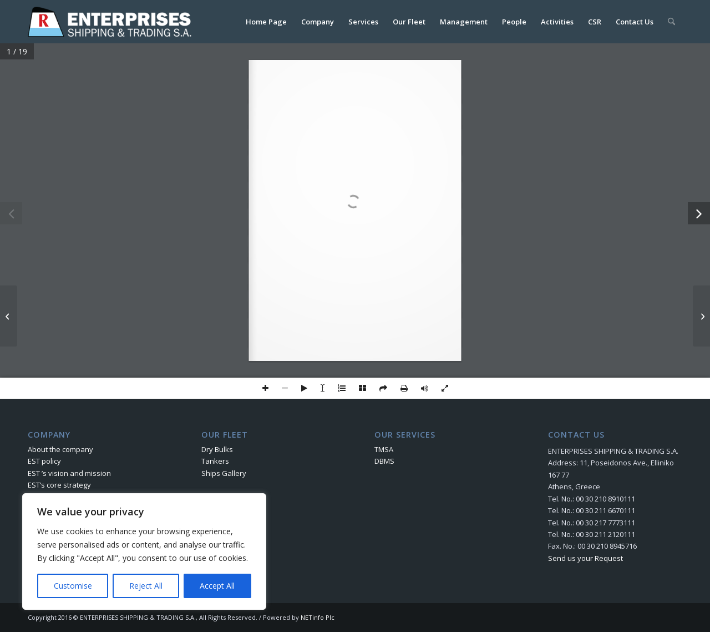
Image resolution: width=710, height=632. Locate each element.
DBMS (384, 461)
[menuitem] (266, 21)
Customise (73, 585)
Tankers (215, 461)
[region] (144, 551)
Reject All (146, 585)
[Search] (671, 21)
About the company (60, 449)
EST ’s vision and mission (69, 473)
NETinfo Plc (317, 617)
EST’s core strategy (59, 485)
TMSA (383, 449)
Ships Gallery (223, 473)
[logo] (112, 21)
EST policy (44, 461)
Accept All (217, 585)
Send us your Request (585, 558)
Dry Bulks (217, 449)
